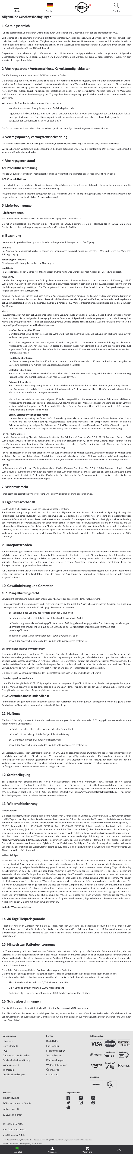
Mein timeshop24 (55, 1051)
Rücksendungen (55, 1060)
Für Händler (52, 1046)
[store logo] (83, 7)
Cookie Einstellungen (14, 1074)
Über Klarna (52, 1070)
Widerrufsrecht (11, 1065)
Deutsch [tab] (50, 8)
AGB (5, 1051)
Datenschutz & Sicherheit (16, 1055)
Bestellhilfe (52, 1041)
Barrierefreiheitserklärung (16, 1060)
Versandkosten (54, 1055)
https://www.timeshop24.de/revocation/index (25, 840)
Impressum (9, 1070)
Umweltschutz (10, 1046)
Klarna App (52, 1074)
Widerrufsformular (56, 1065)
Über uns (7, 1041)
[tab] (116, 7)
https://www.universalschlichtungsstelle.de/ (97, 792)
